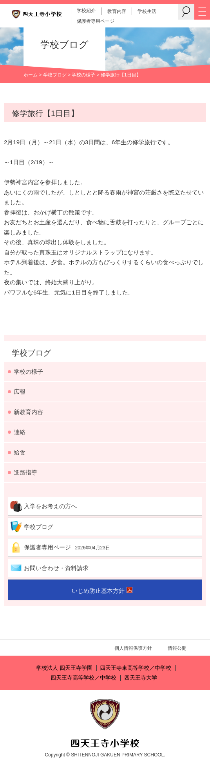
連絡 (19, 432)
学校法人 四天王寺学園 (64, 668)
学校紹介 (86, 10)
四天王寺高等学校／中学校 (83, 678)
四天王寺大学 (140, 678)
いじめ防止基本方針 (98, 590)
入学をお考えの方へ (50, 506)
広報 (19, 391)
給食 (19, 452)
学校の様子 (83, 75)
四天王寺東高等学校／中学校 (135, 668)
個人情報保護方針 (133, 648)
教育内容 (116, 11)
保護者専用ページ (95, 21)
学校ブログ (55, 75)
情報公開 (177, 648)
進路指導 (25, 472)
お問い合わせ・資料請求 (56, 568)
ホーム (31, 75)
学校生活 (147, 11)
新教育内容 (28, 412)
